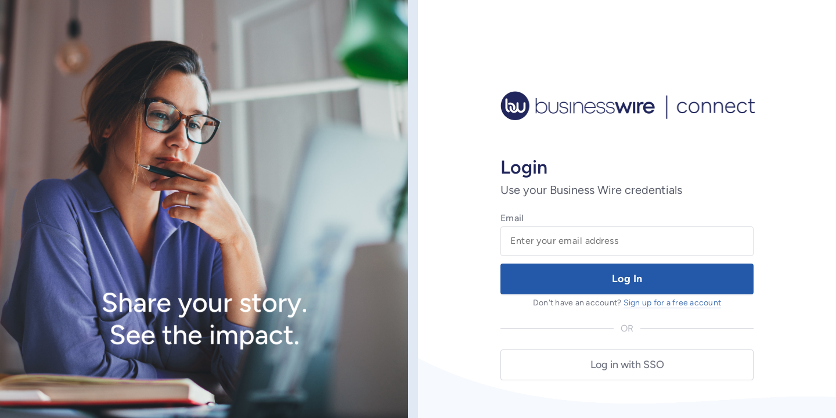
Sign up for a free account (673, 303)
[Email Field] (627, 241)
